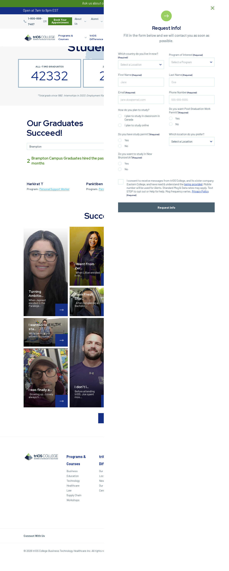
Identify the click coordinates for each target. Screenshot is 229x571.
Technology (73, 480)
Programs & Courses (65, 37)
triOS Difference (96, 37)
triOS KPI (162, 512)
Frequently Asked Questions (167, 494)
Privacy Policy (179, 551)
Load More (114, 418)
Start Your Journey (180, 37)
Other (161, 456)
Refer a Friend (168, 21)
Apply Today (133, 471)
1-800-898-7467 (35, 21)
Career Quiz (152, 21)
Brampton (195, 495)
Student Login (135, 21)
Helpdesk (162, 500)
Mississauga (196, 490)
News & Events (108, 480)
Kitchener (195, 473)
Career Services (112, 21)
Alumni (94, 18)
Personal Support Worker (54, 189)
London (193, 468)
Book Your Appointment (60, 21)
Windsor (194, 463)
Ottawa (193, 505)
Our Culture (105, 485)
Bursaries (197, 18)
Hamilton (194, 485)
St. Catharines (195, 480)
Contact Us (163, 488)
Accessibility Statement (164, 506)
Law (69, 490)
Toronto (193, 500)
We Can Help (133, 475)
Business (72, 471)
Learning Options (140, 37)
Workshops (73, 500)
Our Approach (107, 471)
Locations (123, 35)
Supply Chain (74, 495)
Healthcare (73, 485)
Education (73, 475)
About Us (78, 21)
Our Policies (198, 551)
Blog (184, 18)
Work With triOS (166, 483)
